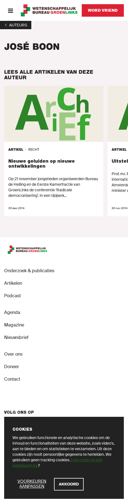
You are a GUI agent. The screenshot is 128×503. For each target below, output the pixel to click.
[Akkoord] (69, 484)
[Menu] (10, 10)
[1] (15, 25)
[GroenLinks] (49, 10)
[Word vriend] (103, 10)
